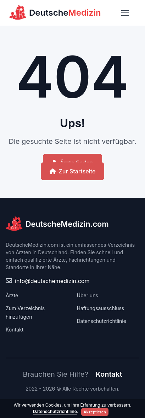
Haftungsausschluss (100, 308)
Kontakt (14, 329)
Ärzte (12, 295)
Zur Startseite (73, 171)
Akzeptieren (95, 411)
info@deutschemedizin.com (52, 280)
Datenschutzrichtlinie (101, 321)
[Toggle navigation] (124, 12)
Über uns (87, 295)
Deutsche (55, 12)
